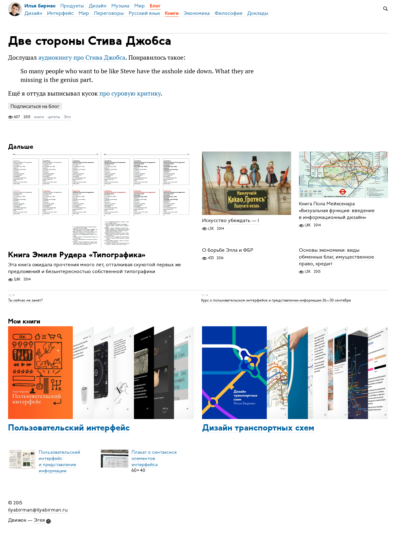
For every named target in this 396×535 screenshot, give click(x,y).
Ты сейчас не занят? (25, 300)
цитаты (54, 116)
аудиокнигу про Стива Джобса (81, 57)
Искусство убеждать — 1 (230, 220)
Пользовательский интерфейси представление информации (59, 461)
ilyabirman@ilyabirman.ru (38, 509)
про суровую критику (130, 93)
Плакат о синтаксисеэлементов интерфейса (154, 458)
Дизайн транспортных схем (258, 428)
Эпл (67, 116)
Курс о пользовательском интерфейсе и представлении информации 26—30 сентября (276, 300)
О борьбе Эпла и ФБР (227, 250)
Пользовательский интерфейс (69, 428)
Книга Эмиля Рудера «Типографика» (76, 255)
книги (39, 116)
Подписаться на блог (35, 106)
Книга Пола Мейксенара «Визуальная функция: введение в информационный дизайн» (337, 210)
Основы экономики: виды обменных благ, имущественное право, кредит (336, 257)
